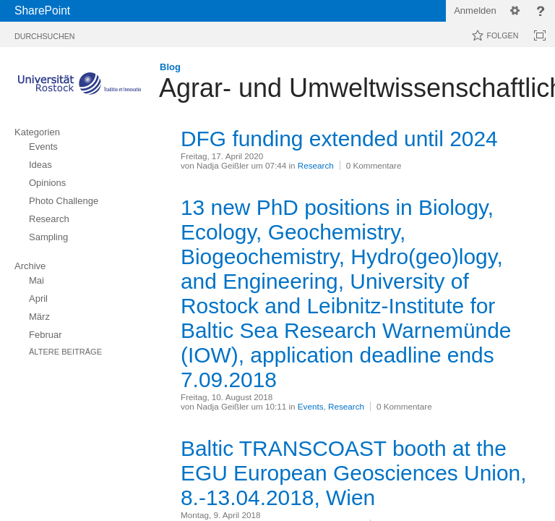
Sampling (48, 237)
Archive (30, 265)
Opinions (47, 182)
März (39, 316)
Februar (45, 334)
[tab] (44, 34)
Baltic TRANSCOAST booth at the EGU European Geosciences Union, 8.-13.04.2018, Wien (354, 472)
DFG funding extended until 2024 (339, 139)
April (38, 298)
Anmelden (475, 10)
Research (49, 218)
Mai (36, 280)
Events (43, 146)
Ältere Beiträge (65, 351)
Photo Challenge (63, 200)
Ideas (40, 164)
